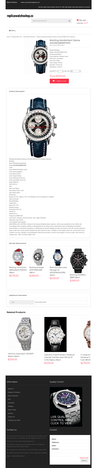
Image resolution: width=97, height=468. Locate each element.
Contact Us (11, 417)
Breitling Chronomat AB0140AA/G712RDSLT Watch (18, 269)
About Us (11, 389)
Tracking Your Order (14, 420)
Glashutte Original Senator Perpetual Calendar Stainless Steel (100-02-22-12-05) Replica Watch (59, 357)
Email (53, 446)
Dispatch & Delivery (14, 392)
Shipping (10, 406)
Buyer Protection (13, 396)
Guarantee (11, 403)
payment (10, 413)
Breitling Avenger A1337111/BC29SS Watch (36, 269)
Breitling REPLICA (17, 36)
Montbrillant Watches (29, 36)
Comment (55, 449)
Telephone (55, 442)
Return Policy (12, 410)
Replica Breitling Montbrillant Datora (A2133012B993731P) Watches (56, 36)
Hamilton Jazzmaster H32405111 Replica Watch (21, 355)
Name (54, 439)
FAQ (9, 399)
